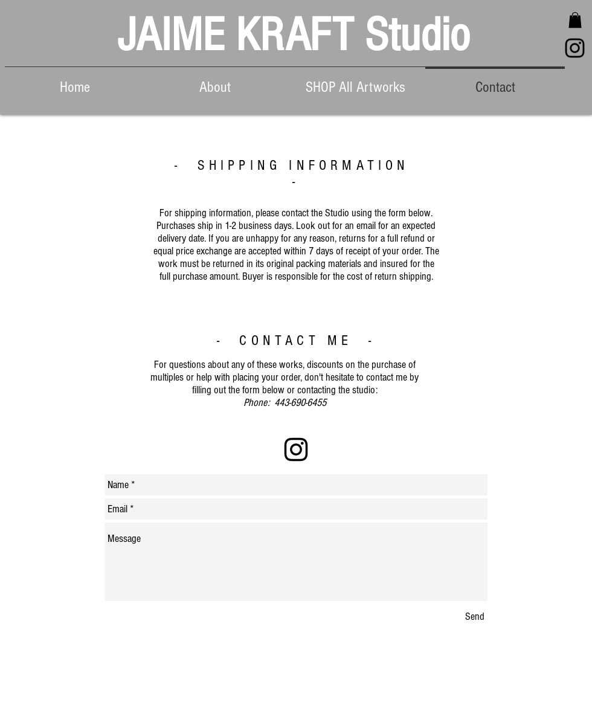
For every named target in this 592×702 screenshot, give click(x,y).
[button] (575, 20)
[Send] (474, 616)
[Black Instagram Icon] (575, 48)
